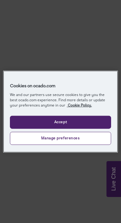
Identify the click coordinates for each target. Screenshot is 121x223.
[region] (60, 112)
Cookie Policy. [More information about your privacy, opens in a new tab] (79, 105)
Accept (60, 122)
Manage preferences (60, 138)
